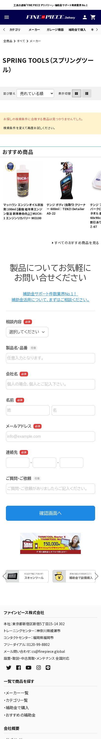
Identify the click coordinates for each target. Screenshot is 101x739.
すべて (21, 41)
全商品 (7, 41)
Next (96, 29)
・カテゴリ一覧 (16, 700)
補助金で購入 (77, 29)
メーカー (34, 29)
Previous (4, 29)
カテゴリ (14, 29)
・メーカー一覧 (16, 693)
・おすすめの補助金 (20, 715)
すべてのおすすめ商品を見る (77, 242)
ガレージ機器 (55, 29)
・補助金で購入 (16, 707)
